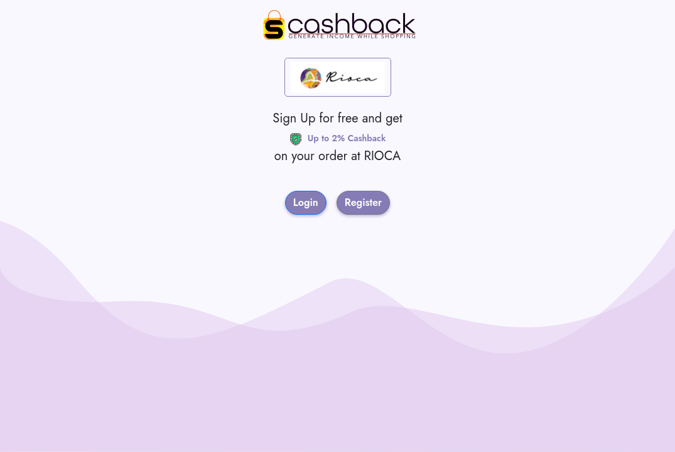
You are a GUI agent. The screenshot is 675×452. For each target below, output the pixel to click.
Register (363, 202)
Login (305, 202)
